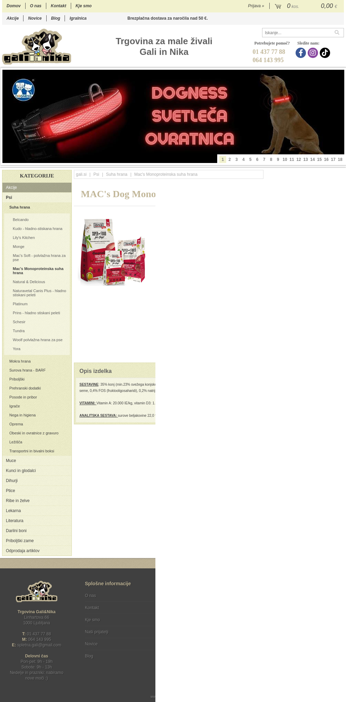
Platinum (20, 304)
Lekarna (13, 510)
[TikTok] (326, 53)
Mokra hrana (20, 361)
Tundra (19, 331)
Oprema (16, 424)
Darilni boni (16, 530)
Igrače (14, 406)
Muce (11, 460)
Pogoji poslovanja (184, 595)
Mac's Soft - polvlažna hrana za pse (39, 257)
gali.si (81, 174)
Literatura (14, 520)
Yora (16, 349)
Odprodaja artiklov (22, 550)
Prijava (256, 5)
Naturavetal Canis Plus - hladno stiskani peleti (39, 293)
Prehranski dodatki (25, 388)
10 (284, 159)
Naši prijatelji (96, 631)
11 (291, 159)
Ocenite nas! (188, 653)
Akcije (13, 18)
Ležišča (15, 442)
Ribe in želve (18, 500)
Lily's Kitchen (24, 237)
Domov (14, 5)
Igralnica (77, 18)
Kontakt (58, 5)
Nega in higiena (22, 415)
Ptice (10, 490)
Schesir (19, 322)
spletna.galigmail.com (39, 645)
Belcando (21, 220)
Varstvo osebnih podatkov (191, 607)
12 (298, 159)
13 (305, 159)
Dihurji (12, 480)
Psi (9, 197)
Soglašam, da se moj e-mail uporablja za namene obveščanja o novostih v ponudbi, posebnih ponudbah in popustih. (297, 624)
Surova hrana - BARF (27, 370)
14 (312, 159)
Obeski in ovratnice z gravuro (33, 433)
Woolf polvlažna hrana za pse (38, 340)
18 (340, 159)
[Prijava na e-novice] (337, 601)
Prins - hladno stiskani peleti (36, 313)
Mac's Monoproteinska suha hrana (38, 271)
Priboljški (17, 379)
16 (326, 159)
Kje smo (84, 5)
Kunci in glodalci (21, 470)
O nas (35, 5)
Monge (19, 246)
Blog (55, 18)
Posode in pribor (23, 397)
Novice (34, 18)
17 (333, 159)
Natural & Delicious (29, 282)
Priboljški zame (20, 540)
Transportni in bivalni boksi (31, 451)
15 (319, 159)
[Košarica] (307, 6)
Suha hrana (19, 207)
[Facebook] (302, 53)
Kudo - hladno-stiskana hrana (38, 229)
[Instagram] (314, 53)
